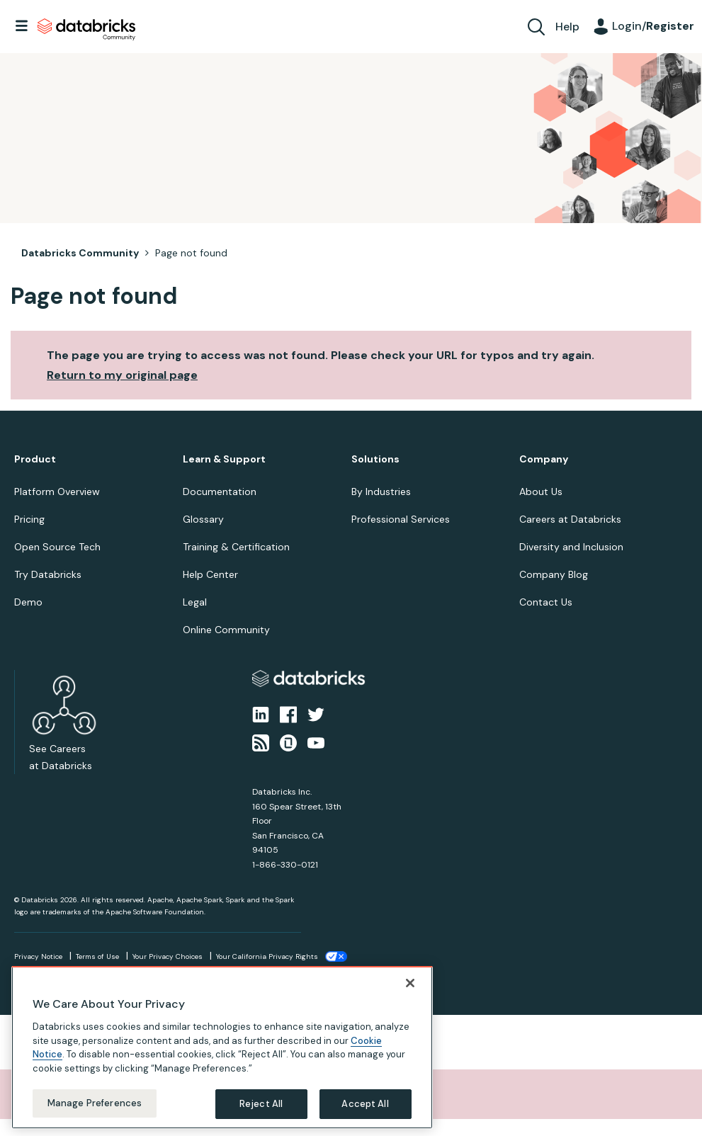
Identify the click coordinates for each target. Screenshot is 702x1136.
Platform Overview (57, 491)
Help (567, 26)
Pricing (29, 519)
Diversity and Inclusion (571, 546)
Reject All (261, 1102)
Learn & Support (224, 459)
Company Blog (553, 574)
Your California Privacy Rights (267, 956)
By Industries (381, 491)
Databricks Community (86, 29)
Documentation (219, 491)
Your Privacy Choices (167, 956)
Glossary (203, 519)
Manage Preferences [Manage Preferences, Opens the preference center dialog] (94, 1101)
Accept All (364, 1102)
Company (543, 459)
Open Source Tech (57, 546)
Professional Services (400, 519)
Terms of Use (97, 956)
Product (35, 459)
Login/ (653, 25)
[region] (222, 1045)
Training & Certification (236, 546)
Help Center (210, 574)
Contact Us (545, 602)
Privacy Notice (38, 956)
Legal (195, 602)
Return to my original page (122, 375)
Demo (28, 602)
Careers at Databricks (570, 519)
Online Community (226, 629)
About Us (540, 491)
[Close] (410, 980)
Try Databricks (47, 574)
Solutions (375, 459)
